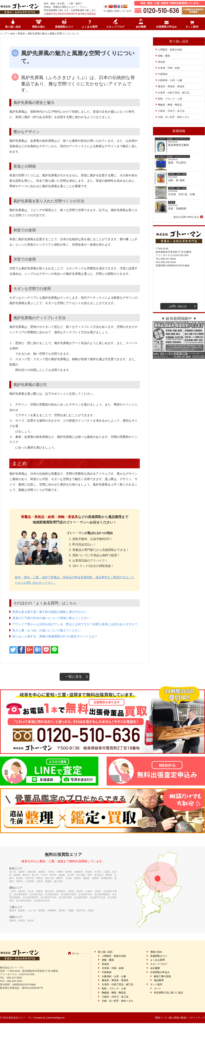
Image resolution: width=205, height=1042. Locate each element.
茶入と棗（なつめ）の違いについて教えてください (46, 630)
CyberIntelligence (55, 1017)
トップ (3, 33)
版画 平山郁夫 (178, 162)
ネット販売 (191, 26)
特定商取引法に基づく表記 (168, 992)
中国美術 (163, 74)
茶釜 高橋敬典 (177, 208)
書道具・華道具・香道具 (171, 86)
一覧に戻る (73, 676)
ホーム (75, 953)
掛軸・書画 (164, 55)
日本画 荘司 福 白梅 (181, 194)
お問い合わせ (178, 306)
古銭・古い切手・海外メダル (173, 117)
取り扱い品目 (13, 26)
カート (157, 988)
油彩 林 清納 (177, 180)
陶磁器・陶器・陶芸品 (170, 104)
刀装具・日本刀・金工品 (171, 110)
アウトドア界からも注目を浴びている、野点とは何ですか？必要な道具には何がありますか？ (75, 624)
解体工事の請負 (162, 976)
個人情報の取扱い (178, 1017)
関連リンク (161, 1017)
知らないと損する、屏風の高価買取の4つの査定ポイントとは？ (54, 636)
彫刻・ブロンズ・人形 (170, 98)
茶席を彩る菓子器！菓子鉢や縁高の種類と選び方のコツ (49, 611)
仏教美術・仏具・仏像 (170, 80)
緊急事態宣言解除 (178, 144)
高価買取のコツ (64, 26)
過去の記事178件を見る (186, 217)
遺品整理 (159, 980)
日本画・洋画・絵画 (169, 68)
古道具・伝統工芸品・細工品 (173, 92)
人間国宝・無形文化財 (170, 49)
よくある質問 (89, 26)
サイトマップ (197, 1017)
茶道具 (21, 33)
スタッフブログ (115, 26)
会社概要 (141, 26)
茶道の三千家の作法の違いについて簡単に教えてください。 (52, 618)
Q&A (12, 33)
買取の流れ (38, 26)
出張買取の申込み (166, 26)
